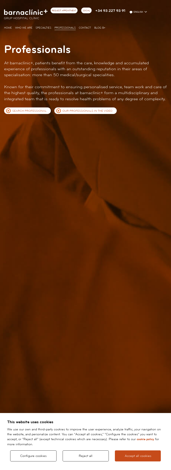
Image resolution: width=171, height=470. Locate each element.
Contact (85, 27)
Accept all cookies (138, 456)
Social (86, 10)
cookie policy (145, 439)
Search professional (29, 111)
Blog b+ (99, 27)
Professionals (65, 27)
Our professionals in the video (87, 111)
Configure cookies (33, 456)
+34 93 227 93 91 (110, 10)
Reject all (85, 456)
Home (8, 27)
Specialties (43, 27)
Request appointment (64, 10)
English (136, 12)
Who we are (23, 27)
